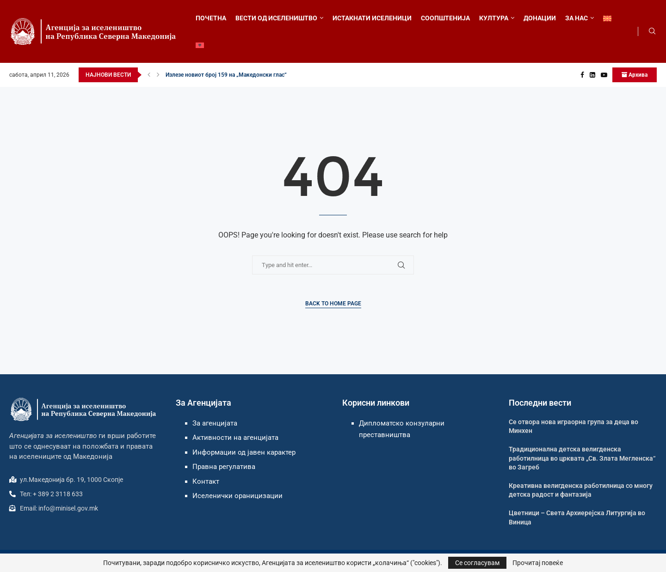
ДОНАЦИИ (540, 18)
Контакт (205, 481)
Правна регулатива (223, 466)
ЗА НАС (576, 18)
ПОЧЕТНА (211, 18)
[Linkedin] (592, 75)
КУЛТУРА (493, 18)
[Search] (652, 31)
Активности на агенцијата (235, 437)
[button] (149, 74)
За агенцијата (214, 423)
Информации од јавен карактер (244, 452)
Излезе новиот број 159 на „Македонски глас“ (226, 75)
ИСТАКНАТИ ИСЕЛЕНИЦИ (372, 18)
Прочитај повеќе (537, 563)
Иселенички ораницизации (237, 496)
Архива (635, 75)
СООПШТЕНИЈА (445, 18)
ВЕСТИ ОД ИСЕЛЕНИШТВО (276, 18)
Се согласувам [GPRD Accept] (477, 562)
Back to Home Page (333, 303)
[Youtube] (604, 75)
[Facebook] (582, 75)
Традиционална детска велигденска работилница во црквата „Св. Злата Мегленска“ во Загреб (582, 458)
